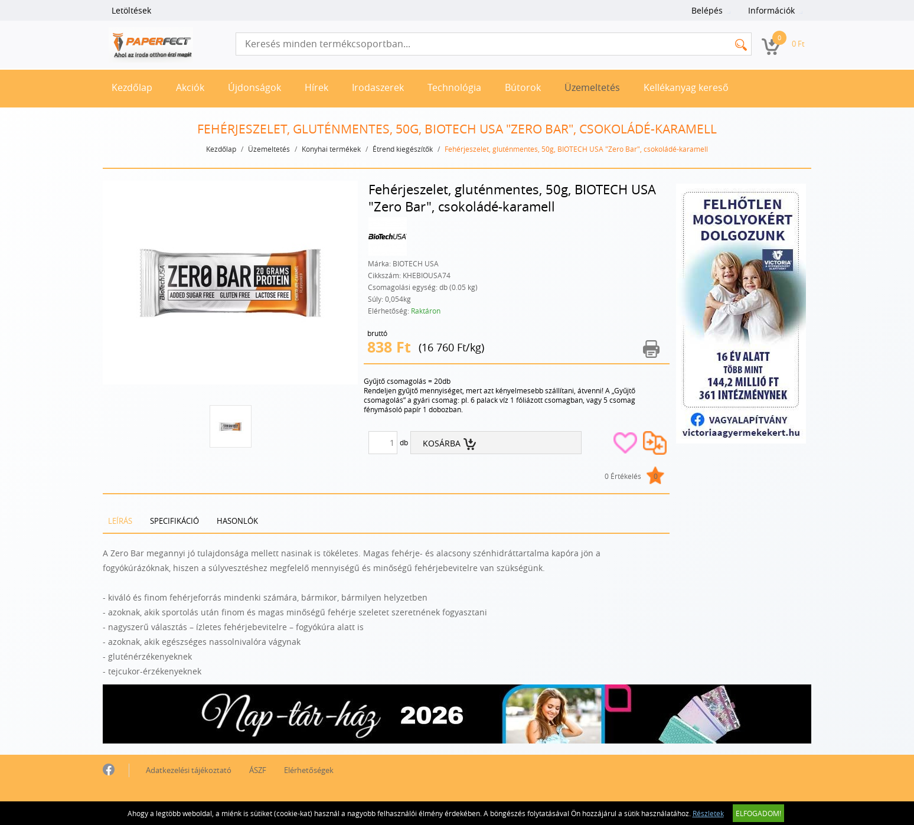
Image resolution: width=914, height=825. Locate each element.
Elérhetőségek (309, 770)
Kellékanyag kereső (686, 87)
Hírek (316, 87)
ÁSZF (257, 770)
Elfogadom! (758, 813)
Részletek (708, 813)
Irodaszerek (378, 87)
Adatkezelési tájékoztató (188, 770)
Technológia (454, 87)
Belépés (707, 10)
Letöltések (131, 10)
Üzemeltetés (592, 87)
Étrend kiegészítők (403, 149)
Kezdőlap (132, 87)
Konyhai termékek (331, 149)
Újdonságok (254, 87)
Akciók (190, 87)
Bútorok (523, 87)
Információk (771, 10)
